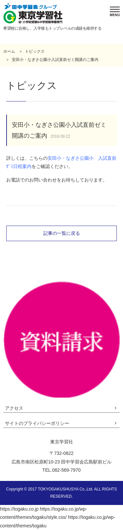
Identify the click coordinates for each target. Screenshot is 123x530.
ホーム (9, 51)
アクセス (14, 408)
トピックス (35, 51)
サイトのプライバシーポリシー (37, 423)
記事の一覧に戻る (61, 233)
